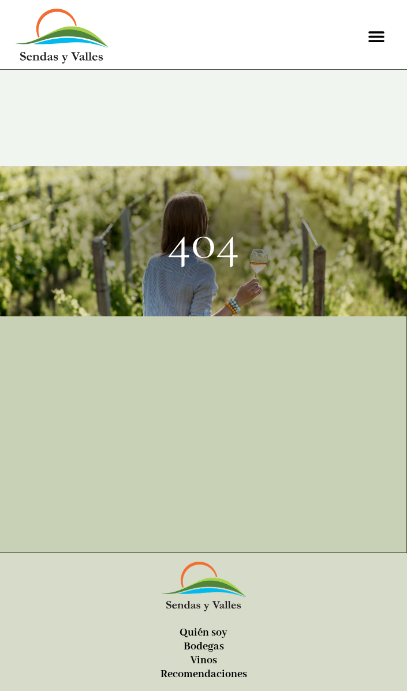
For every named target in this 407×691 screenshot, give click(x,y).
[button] (377, 36)
